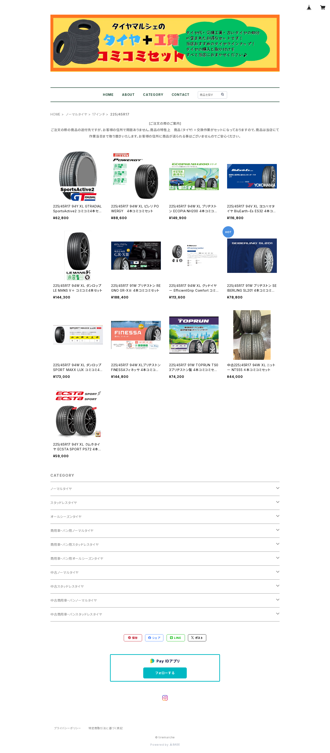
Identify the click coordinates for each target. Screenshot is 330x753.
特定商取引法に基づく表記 (105, 728)
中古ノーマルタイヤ (64, 572)
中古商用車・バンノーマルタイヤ (73, 600)
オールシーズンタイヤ (66, 517)
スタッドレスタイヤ (63, 503)
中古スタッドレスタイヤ (67, 586)
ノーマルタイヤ (76, 114)
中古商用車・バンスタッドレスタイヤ (76, 614)
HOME (108, 95)
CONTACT (181, 95)
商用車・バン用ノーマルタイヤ (72, 530)
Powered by (165, 744)
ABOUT (128, 95)
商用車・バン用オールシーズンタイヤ (76, 558)
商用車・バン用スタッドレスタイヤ (74, 544)
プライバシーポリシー (67, 728)
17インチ (98, 114)
